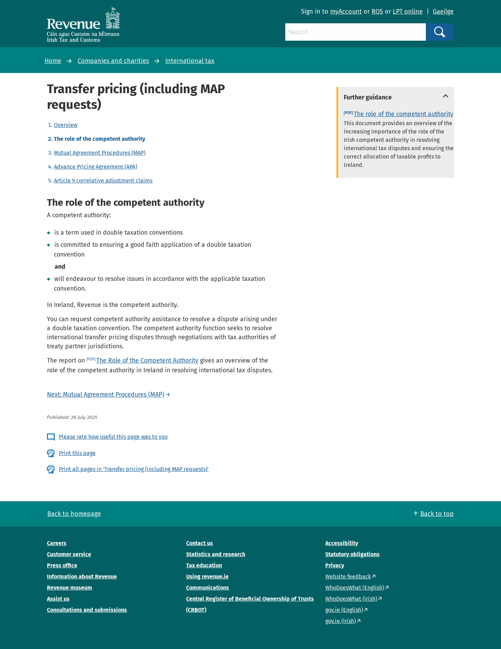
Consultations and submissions (87, 610)
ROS (377, 11)
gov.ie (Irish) (340, 621)
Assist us (58, 598)
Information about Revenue (82, 576)
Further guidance (368, 97)
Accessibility (341, 543)
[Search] (355, 32)
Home (53, 61)
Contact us (199, 543)
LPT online (408, 11)
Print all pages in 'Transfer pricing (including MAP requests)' (134, 469)
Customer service (69, 554)
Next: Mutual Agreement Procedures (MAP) (105, 394)
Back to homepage (74, 514)
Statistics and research (215, 554)
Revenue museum (69, 587)
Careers (56, 543)
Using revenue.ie (207, 576)
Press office (62, 565)
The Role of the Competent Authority (147, 360)
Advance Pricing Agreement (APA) (95, 166)
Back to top (437, 514)
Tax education (204, 565)
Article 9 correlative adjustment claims (103, 180)
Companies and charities (113, 61)
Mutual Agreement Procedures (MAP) (99, 152)
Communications (207, 587)
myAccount (346, 11)
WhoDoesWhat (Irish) (351, 598)
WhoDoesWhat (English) (354, 587)
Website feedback (348, 576)
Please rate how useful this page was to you (113, 436)
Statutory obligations (352, 554)
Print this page (77, 453)
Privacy (334, 565)
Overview (65, 125)
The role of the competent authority (403, 114)
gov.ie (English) (344, 610)
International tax (189, 61)
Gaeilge (443, 11)
